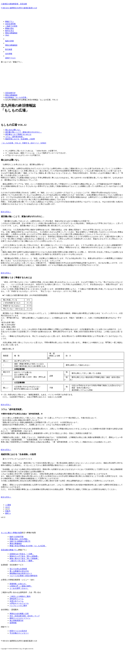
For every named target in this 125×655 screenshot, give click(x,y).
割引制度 (8, 49)
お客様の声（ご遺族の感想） (21, 586)
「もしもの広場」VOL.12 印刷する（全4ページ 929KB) (23, 143)
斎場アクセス (10, 58)
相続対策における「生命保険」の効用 (20, 139)
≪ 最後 (8, 505)
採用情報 (13, 623)
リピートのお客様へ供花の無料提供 (23, 576)
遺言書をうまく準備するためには (18, 134)
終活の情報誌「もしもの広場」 (28, 546)
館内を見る (9, 31)
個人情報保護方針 (16, 620)
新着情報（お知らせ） (18, 584)
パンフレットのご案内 (18, 605)
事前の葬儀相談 (11, 33)
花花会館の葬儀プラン (9, 550)
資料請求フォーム (16, 599)
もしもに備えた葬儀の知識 (11, 533)
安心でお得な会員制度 (18, 569)
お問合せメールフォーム (19, 603)
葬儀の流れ (9, 28)
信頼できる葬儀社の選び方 (20, 541)
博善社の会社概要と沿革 (19, 614)
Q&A (7, 35)
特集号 (7, 511)
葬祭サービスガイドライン (20, 618)
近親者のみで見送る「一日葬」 (22, 554)
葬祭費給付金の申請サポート (21, 573)
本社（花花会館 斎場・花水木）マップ (25, 616)
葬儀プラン (9, 21)
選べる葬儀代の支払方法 (19, 571)
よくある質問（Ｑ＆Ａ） (19, 588)
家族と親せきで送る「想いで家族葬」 (24, 558)
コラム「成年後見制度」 (14, 137)
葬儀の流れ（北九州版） (19, 539)
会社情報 (8, 54)
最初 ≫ (8, 513)
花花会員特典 (10, 24)
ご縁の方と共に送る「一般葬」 (22, 561)
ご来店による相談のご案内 (20, 596)
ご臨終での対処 (11, 26)
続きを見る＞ (6, 212)
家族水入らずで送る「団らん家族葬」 (24, 556)
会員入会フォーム (16, 601)
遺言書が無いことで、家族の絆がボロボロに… (23, 132)
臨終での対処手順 (16, 537)
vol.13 (7, 507)
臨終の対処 (9, 41)
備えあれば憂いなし (13, 130)
